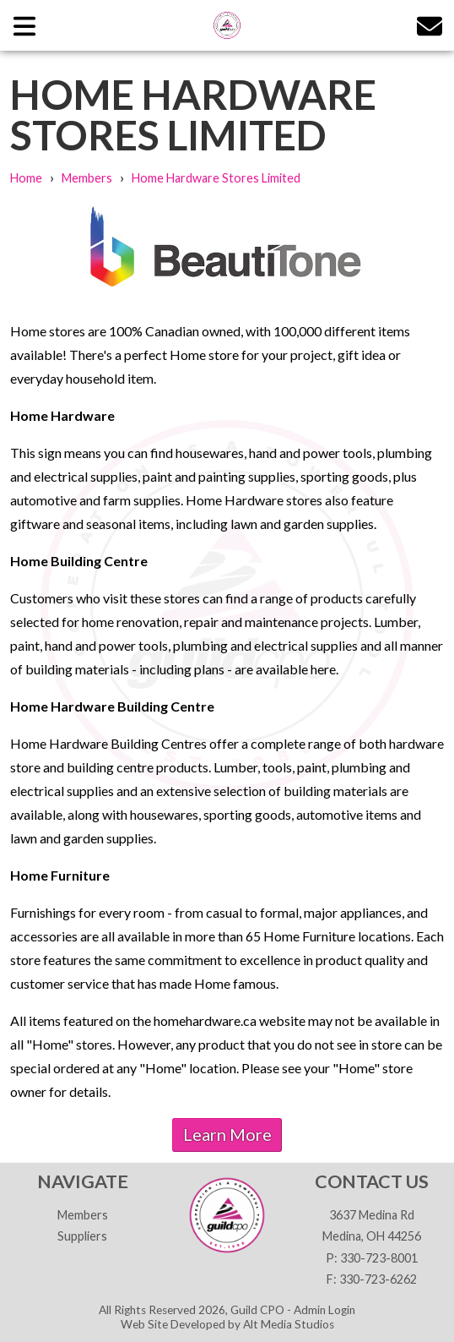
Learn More (227, 1134)
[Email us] (429, 25)
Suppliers (82, 1236)
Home (26, 178)
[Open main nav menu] (24, 25)
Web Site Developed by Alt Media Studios (227, 1324)
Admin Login (324, 1310)
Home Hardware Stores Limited (216, 178)
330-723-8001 (379, 1258)
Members (87, 178)
